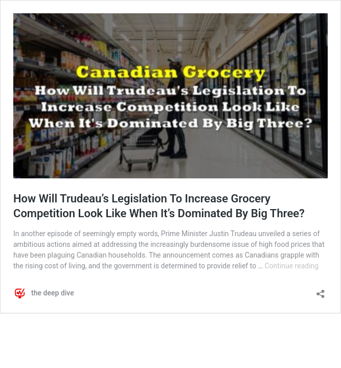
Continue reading (291, 266)
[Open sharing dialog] (320, 290)
